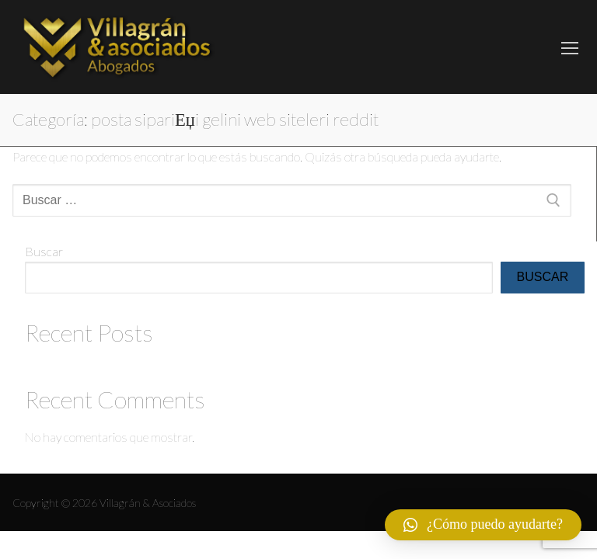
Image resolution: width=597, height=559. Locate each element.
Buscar (44, 251)
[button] (483, 524)
